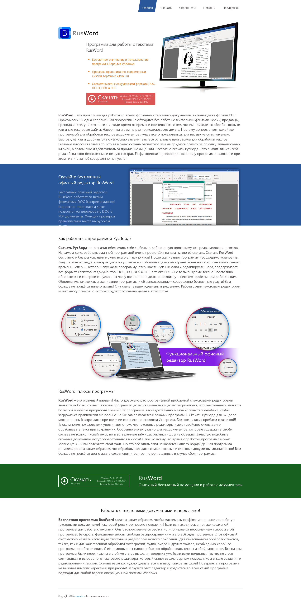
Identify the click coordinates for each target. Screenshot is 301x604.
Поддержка (231, 8)
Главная (147, 6)
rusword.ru (79, 596)
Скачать (166, 8)
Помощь (209, 8)
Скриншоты (187, 8)
